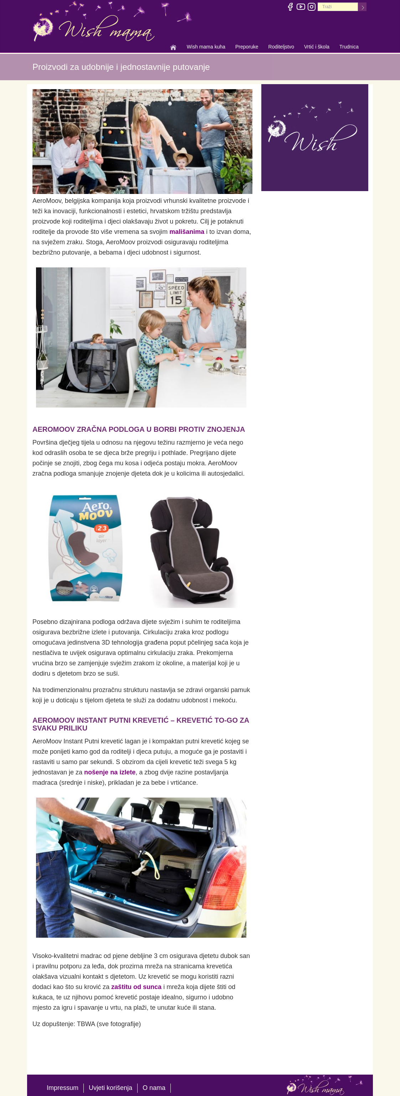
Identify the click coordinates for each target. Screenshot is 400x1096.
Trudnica (349, 47)
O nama (154, 1087)
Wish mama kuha (206, 47)
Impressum (62, 1087)
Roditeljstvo (281, 47)
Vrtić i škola (316, 47)
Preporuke (246, 47)
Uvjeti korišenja (110, 1087)
